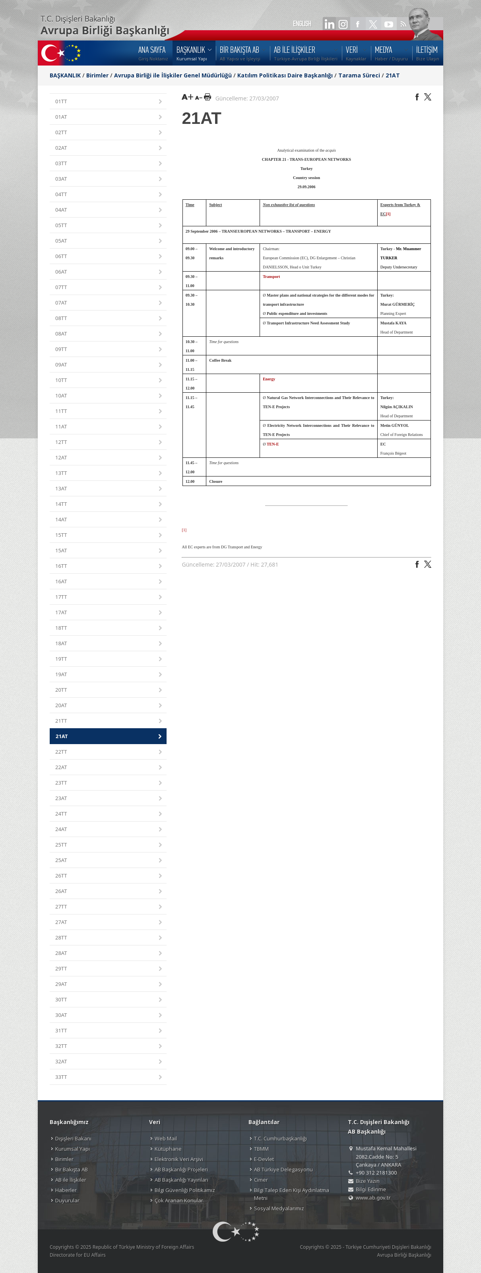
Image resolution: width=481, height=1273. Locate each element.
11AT (109, 427)
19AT (109, 675)
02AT (109, 148)
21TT (109, 721)
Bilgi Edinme (371, 1189)
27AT (109, 922)
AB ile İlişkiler (70, 1179)
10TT (109, 380)
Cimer (261, 1179)
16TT (109, 566)
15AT (109, 551)
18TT (109, 628)
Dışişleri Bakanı (73, 1138)
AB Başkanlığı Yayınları (181, 1179)
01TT (109, 102)
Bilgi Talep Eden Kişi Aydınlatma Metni (291, 1194)
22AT (109, 768)
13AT (109, 489)
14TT (109, 504)
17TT (109, 597)
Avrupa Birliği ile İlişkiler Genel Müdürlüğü (173, 75)
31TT (109, 1031)
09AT (109, 365)
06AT (109, 272)
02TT (109, 133)
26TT (109, 876)
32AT (109, 1062)
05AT (109, 241)
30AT (109, 1015)
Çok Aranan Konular (179, 1200)
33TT (109, 1077)
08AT (109, 334)
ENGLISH (302, 24)
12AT (109, 458)
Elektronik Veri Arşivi (179, 1159)
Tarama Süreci (359, 75)
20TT (109, 690)
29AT (109, 984)
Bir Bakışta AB (71, 1169)
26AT (109, 891)
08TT (109, 318)
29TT (109, 969)
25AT (109, 860)
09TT (109, 349)
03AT (109, 179)
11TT (109, 411)
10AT (109, 396)
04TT (109, 195)
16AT (109, 582)
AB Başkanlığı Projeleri (181, 1169)
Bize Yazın (368, 1180)
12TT (109, 442)
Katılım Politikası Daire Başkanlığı (285, 75)
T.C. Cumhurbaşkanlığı (280, 1138)
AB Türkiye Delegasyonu (283, 1169)
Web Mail (166, 1138)
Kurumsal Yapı (72, 1148)
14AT (109, 520)
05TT (109, 226)
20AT (109, 706)
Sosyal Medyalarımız (279, 1208)
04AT (109, 210)
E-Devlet (264, 1159)
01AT (109, 117)
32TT (109, 1046)
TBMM (261, 1148)
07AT (109, 303)
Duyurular (67, 1200)
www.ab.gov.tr (373, 1197)
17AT (109, 613)
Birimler (97, 75)
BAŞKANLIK (65, 75)
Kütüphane (168, 1148)
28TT (109, 938)
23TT (109, 783)
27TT (109, 907)
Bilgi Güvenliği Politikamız (185, 1190)
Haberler (66, 1190)
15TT (109, 535)
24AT (109, 830)
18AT (109, 644)
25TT (109, 845)
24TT (109, 814)
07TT (109, 288)
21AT (393, 75)
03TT (109, 164)
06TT (109, 257)
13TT (109, 473)
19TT (109, 659)
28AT (109, 953)
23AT (109, 799)
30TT (109, 1000)
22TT (109, 752)
